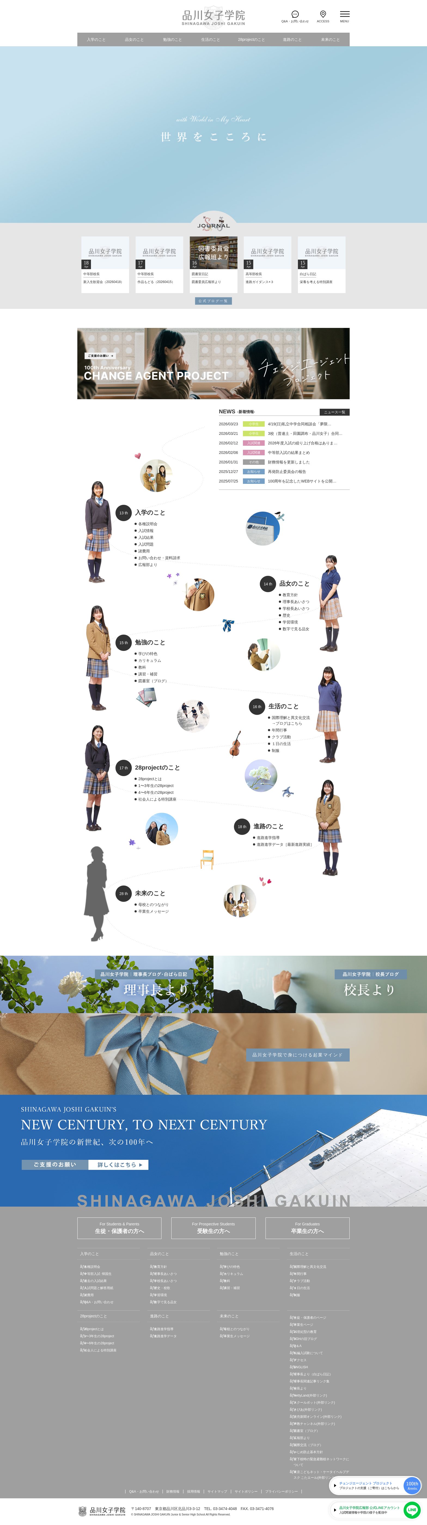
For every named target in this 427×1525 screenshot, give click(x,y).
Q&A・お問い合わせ (99, 1302)
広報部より (147, 564)
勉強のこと (172, 39)
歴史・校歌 (162, 1288)
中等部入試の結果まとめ (289, 452)
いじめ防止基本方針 (308, 1452)
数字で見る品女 (296, 629)
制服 (275, 750)
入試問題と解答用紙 (98, 1288)
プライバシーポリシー (281, 1491)
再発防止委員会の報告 (287, 471)
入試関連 (253, 443)
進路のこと (292, 39)
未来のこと (330, 39)
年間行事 (279, 730)
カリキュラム (149, 660)
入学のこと (96, 39)
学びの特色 (147, 653)
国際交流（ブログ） (308, 1445)
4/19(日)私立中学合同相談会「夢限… (299, 424)
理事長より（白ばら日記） (313, 1374)
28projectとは (150, 779)
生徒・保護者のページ (310, 1318)
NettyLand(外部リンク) (310, 1395)
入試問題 (146, 544)
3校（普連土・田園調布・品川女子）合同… (305, 433)
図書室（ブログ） (153, 681)
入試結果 (146, 537)
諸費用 (144, 551)
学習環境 (290, 622)
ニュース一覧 (334, 412)
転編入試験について (308, 1353)
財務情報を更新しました (289, 462)
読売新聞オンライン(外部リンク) (317, 1417)
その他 (254, 462)
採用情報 (193, 1491)
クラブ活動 (281, 737)
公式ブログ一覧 (213, 301)
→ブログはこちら (287, 723)
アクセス (300, 1360)
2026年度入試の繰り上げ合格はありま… (302, 443)
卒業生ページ (303, 1325)
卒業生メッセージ (153, 911)
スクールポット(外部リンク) (314, 1402)
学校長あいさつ (296, 608)
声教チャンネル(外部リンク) (314, 1424)
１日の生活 (281, 744)
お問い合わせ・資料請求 (159, 558)
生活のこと (210, 39)
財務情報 (172, 1491)
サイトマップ (217, 1491)
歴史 (286, 615)
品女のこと (134, 39)
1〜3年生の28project (155, 785)
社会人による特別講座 (157, 799)
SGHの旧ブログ (305, 1339)
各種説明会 (147, 524)
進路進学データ (165, 1336)
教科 (142, 667)
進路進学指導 (268, 837)
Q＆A (297, 1346)
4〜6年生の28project (155, 792)
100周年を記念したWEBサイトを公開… (302, 481)
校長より (300, 1388)
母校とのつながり (153, 904)
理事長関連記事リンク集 (312, 1381)
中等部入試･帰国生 (98, 1274)
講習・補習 (147, 674)
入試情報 (146, 530)
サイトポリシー (246, 1491)
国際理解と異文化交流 (291, 717)
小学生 (254, 424)
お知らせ (253, 472)
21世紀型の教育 (305, 1332)
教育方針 (290, 595)
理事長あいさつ (296, 601)
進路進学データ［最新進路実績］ (285, 844)
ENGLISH (301, 1367)
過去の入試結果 (95, 1281)
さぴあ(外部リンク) (308, 1410)
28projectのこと (251, 39)
